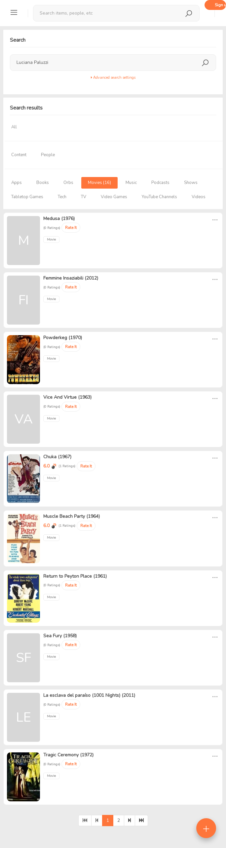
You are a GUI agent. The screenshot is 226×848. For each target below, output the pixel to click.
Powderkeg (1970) (62, 338)
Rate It (71, 227)
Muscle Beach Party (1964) (71, 516)
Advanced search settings (113, 77)
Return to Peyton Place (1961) (75, 576)
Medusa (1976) (59, 218)
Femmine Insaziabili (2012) (70, 278)
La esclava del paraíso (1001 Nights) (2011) (89, 695)
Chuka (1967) (57, 457)
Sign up (220, 5)
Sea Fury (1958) (60, 636)
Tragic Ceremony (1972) (68, 755)
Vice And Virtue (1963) (67, 397)
